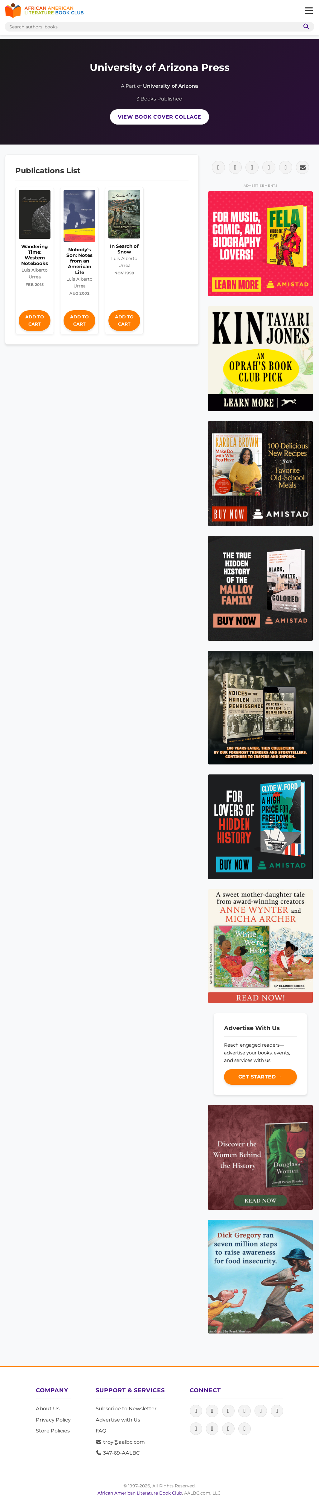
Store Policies (53, 1431)
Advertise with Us (118, 1420)
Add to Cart (34, 320)
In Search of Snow (124, 249)
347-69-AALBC (118, 1453)
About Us (48, 1409)
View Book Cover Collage (159, 117)
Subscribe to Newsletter (126, 1409)
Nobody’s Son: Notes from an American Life (79, 261)
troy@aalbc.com (120, 1442)
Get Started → (260, 1077)
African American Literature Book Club (140, 1493)
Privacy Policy (53, 1420)
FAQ (101, 1431)
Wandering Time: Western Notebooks (34, 255)
